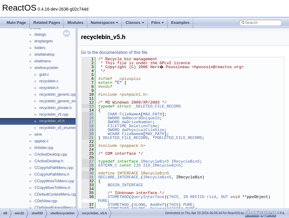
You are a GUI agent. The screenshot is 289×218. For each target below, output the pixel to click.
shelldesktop (44, 54)
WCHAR (113, 134)
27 (88, 161)
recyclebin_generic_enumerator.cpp (68, 101)
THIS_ (175, 197)
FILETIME (117, 126)
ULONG (139, 204)
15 (88, 114)
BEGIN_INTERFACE (125, 185)
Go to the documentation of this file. (114, 52)
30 (88, 173)
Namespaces (105, 22)
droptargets (43, 41)
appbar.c (41, 141)
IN (185, 197)
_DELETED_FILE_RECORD (157, 106)
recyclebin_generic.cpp (57, 94)
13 (88, 106)
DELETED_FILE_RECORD (125, 137)
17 (88, 122)
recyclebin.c (48, 81)
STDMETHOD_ (119, 204)
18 (88, 126)
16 (88, 118)
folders (39, 48)
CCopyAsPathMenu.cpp (53, 168)
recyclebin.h (49, 88)
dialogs (40, 34)
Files (157, 22)
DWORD (113, 118)
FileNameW (132, 134)
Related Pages (46, 22)
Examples (180, 22)
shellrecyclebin (46, 68)
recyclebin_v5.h (51, 121)
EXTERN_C (107, 165)
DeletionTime (143, 126)
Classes (134, 22)
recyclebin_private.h (55, 108)
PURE (102, 200)
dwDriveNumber (137, 122)
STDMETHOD (118, 197)
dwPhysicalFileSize (143, 130)
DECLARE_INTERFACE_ (119, 177)
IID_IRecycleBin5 (162, 165)
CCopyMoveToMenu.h (52, 188)
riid (211, 197)
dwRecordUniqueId (141, 118)
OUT (224, 197)
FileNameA (130, 114)
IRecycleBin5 (155, 161)
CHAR (112, 114)
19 (88, 130)
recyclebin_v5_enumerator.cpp (64, 128)
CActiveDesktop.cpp (50, 154)
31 (88, 177)
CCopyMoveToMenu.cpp (54, 181)
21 (88, 137)
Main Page (16, 22)
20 (88, 134)
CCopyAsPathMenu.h (51, 174)
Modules (75, 22)
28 (88, 165)
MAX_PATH (152, 114)
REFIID (197, 197)
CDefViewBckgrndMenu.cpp (57, 208)
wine (38, 134)
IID (137, 165)
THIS (173, 204)
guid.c (44, 74)
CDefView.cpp (45, 201)
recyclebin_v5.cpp (53, 114)
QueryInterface (147, 197)
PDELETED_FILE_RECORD (178, 137)
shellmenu (42, 61)
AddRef (157, 204)
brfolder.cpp (44, 148)
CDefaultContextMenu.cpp (55, 194)
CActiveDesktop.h (48, 161)
